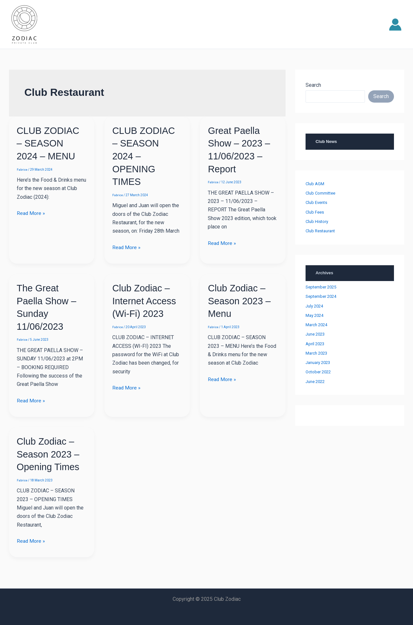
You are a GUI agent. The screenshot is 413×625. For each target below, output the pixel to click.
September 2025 (321, 287)
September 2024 (321, 296)
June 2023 (315, 334)
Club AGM (315, 183)
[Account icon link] (395, 24)
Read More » (31, 212)
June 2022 (315, 381)
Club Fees (315, 212)
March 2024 (316, 324)
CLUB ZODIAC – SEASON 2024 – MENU (49, 143)
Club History (317, 221)
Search (313, 85)
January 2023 (318, 362)
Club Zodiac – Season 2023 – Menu (240, 300)
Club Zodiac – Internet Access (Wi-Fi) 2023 (145, 300)
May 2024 (314, 315)
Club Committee (320, 193)
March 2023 (316, 353)
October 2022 (318, 371)
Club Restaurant (320, 230)
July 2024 (314, 306)
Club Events (316, 202)
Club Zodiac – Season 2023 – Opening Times (49, 452)
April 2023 (315, 343)
